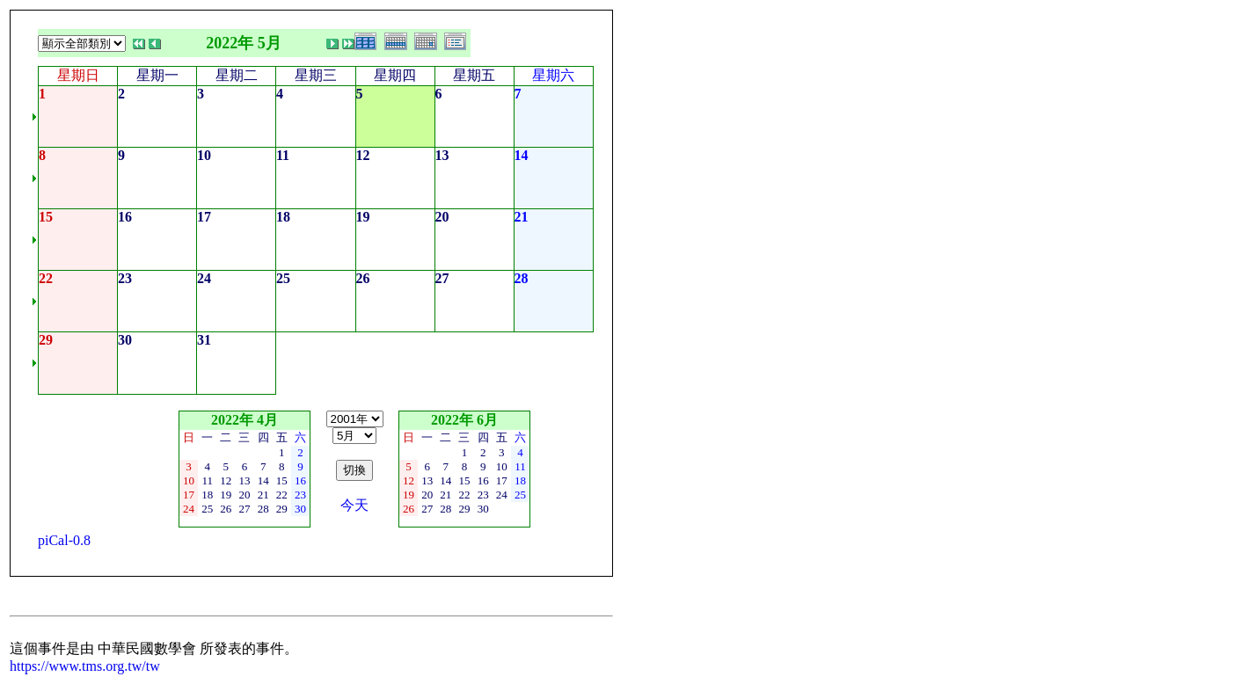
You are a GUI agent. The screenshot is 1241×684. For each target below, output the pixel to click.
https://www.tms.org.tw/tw (85, 666)
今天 (354, 505)
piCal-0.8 (64, 540)
